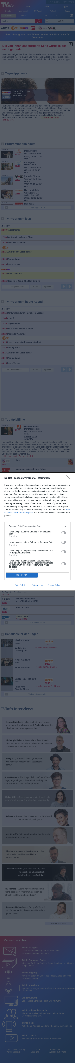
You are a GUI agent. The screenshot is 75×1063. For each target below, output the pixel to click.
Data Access (37, 585)
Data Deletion (21, 585)
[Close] (69, 478)
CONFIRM (21, 575)
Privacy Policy (54, 585)
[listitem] (37, 526)
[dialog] (37, 531)
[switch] (63, 532)
